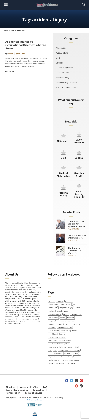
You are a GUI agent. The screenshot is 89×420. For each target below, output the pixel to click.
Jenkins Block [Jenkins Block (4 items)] (53, 317)
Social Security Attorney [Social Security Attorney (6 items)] (69, 331)
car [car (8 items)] (74, 304)
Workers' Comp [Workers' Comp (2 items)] (54, 360)
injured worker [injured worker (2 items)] (76, 314)
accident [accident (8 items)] (51, 301)
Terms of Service (33, 392)
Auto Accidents (62, 53)
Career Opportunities (17, 390)
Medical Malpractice (64, 67)
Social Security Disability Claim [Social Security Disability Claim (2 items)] (59, 344)
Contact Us (38, 390)
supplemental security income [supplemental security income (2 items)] (69, 350)
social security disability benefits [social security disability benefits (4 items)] (60, 340)
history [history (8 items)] (65, 314)
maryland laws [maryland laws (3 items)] (53, 321)
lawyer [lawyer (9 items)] (62, 317)
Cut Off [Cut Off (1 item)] (78, 308)
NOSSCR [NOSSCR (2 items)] (51, 324)
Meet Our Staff (62, 72)
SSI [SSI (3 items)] (55, 350)
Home (5, 30)
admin (10, 54)
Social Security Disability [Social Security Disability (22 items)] (57, 337)
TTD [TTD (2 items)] (50, 353)
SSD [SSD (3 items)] (50, 350)
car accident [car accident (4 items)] (53, 308)
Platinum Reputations (34, 400)
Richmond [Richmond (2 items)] (52, 327)
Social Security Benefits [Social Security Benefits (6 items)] (57, 334)
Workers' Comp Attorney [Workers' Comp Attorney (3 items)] (70, 360)
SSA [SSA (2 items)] (76, 347)
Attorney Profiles (29, 387)
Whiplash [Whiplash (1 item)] (76, 357)
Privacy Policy (13, 392)
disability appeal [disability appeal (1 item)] (62, 311)
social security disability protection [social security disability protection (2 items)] (60, 347)
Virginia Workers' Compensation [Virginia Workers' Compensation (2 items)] (60, 357)
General (59, 63)
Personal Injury (62, 77)
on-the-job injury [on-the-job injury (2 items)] (62, 324)
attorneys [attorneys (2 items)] (68, 301)
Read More (9, 71)
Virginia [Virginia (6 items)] (75, 353)
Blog (58, 58)
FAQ (45, 387)
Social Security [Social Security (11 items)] (54, 331)
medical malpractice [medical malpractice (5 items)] (68, 321)
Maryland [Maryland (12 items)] (70, 317)
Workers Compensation (66, 87)
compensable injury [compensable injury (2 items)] (66, 308)
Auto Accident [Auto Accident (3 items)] (53, 304)
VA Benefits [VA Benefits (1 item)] (58, 353)
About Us (10, 387)
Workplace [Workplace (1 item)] (71, 363)
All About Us (61, 48)
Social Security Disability (66, 82)
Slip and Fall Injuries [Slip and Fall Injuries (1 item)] (65, 327)
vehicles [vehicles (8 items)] (67, 353)
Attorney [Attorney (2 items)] (60, 301)
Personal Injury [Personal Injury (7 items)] (76, 324)
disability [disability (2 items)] (52, 311)
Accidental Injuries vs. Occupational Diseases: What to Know (25, 45)
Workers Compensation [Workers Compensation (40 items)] (57, 363)
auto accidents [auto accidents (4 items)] (66, 304)
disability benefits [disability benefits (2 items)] (55, 314)
